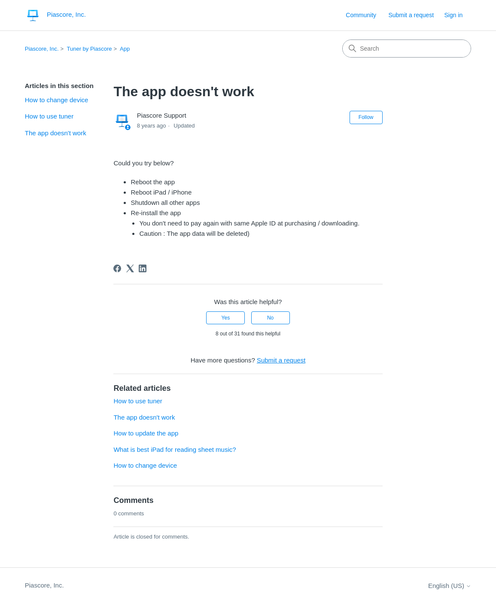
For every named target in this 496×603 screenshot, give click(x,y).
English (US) (449, 585)
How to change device (56, 100)
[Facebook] (117, 268)
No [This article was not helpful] (270, 318)
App (125, 49)
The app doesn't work (55, 133)
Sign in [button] (453, 15)
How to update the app (145, 433)
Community (361, 15)
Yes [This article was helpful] (226, 318)
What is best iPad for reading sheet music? (174, 449)
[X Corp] (130, 268)
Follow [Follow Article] (366, 117)
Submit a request (411, 15)
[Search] (407, 48)
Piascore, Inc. (42, 49)
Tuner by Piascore (89, 49)
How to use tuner (49, 116)
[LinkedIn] (142, 268)
